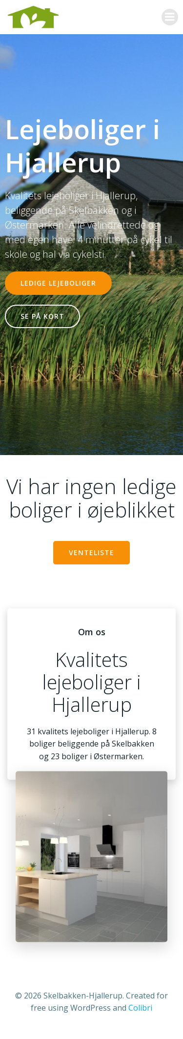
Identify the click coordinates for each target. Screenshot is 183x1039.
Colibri (140, 1007)
